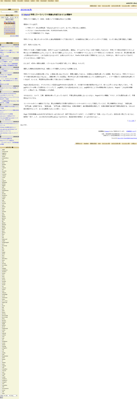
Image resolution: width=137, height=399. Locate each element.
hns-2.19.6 (120, 138)
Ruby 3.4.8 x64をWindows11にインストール (9, 124)
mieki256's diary (131, 3)
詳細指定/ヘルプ (131, 131)
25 (6, 32)
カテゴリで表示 (14, 35)
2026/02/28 (16, 44)
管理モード (79, 143)
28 (11, 32)
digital (26, 15)
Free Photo (51, 0)
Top (2, 0)
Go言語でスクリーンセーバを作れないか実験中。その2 (9, 60)
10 (4, 28)
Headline (86, 143)
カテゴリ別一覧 (116, 5)
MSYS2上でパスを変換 (6, 114)
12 (8, 28)
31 (4, 33)
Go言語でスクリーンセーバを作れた (9, 47)
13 (9, 28)
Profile (14, 0)
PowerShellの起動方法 (6, 138)
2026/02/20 (16, 136)
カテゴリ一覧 (9, 147)
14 (11, 28)
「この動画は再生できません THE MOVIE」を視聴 (9, 101)
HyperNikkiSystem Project (130, 138)
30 (14, 32)
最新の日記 (93, 5)
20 (9, 30)
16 (14, 28)
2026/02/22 (16, 104)
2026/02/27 (16, 58)
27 (9, 32)
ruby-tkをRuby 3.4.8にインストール (9, 133)
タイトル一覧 (106, 5)
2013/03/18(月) (26, 10)
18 (6, 30)
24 (4, 32)
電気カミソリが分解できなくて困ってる (9, 53)
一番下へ (133, 5)
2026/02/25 (16, 73)
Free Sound (43, 0)
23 (14, 30)
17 (4, 30)
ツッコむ (132, 120)
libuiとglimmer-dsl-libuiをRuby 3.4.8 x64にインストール (8, 94)
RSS (99, 5)
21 (11, 30)
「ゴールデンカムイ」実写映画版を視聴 (9, 143)
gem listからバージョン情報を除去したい (9, 111)
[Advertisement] (102, 150)
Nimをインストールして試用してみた (9, 88)
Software (27, 0)
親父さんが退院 (4, 56)
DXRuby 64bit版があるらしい (8, 127)
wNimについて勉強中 (6, 74)
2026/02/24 (16, 86)
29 (12, 32)
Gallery (33, 0)
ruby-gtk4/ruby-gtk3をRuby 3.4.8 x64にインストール (8, 130)
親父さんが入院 (4, 84)
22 (12, 30)
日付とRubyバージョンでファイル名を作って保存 (9, 98)
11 (6, 28)
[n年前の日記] (38, 10)
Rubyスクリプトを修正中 (7, 140)
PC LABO (20, 0)
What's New (7, 0)
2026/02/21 (16, 121)
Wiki (37, 0)
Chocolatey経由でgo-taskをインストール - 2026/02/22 (9, 118)
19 (8, 30)
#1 (22, 15)
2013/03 (10, 21)
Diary (56, 0)
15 (12, 28)
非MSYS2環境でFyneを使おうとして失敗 (9, 107)
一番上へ (133, 143)
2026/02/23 (16, 91)
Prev (5, 21)
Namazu (107, 131)
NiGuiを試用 (3, 76)
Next (14, 21)
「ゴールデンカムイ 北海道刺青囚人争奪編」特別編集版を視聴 (9, 64)
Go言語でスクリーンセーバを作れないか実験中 (9, 70)
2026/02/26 (16, 67)
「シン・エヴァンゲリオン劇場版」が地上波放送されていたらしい (9, 80)
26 (8, 32)
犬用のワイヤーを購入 (6, 50)
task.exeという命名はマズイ (7, 116)
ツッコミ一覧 (125, 5)
